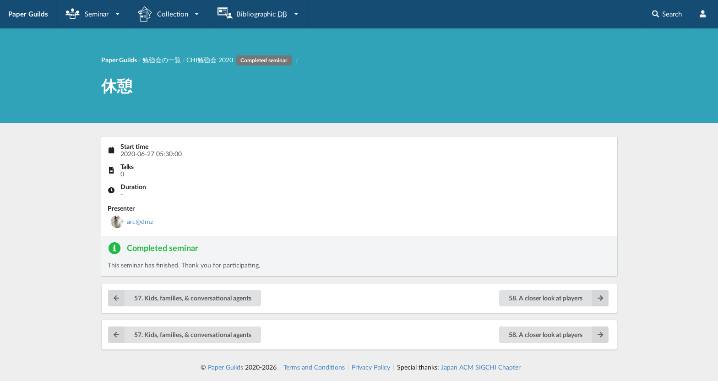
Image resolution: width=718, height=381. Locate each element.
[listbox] (93, 14)
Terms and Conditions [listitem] (314, 367)
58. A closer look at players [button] (559, 298)
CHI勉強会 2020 (240, 60)
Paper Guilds (225, 367)
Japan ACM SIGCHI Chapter (481, 367)
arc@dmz (140, 221)
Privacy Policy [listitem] (371, 367)
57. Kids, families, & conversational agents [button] (179, 298)
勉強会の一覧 (161, 60)
